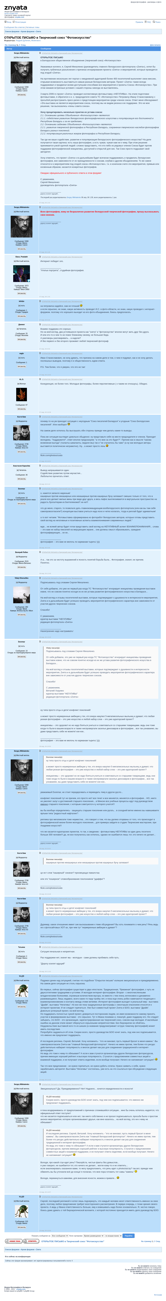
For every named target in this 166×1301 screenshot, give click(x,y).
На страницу (10, 45)
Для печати (155, 45)
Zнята (38, 31)
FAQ (148, 22)
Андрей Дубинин (23, 40)
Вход (8, 22)
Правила (139, 22)
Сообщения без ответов (14, 27)
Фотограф (158, 1295)
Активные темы (32, 27)
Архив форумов (27, 31)
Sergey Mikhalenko (74, 197)
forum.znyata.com (11, 13)
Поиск (156, 22)
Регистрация (19, 22)
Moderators (36, 40)
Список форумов (12, 31)
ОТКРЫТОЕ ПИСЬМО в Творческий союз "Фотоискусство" (72, 1241)
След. (23, 45)
